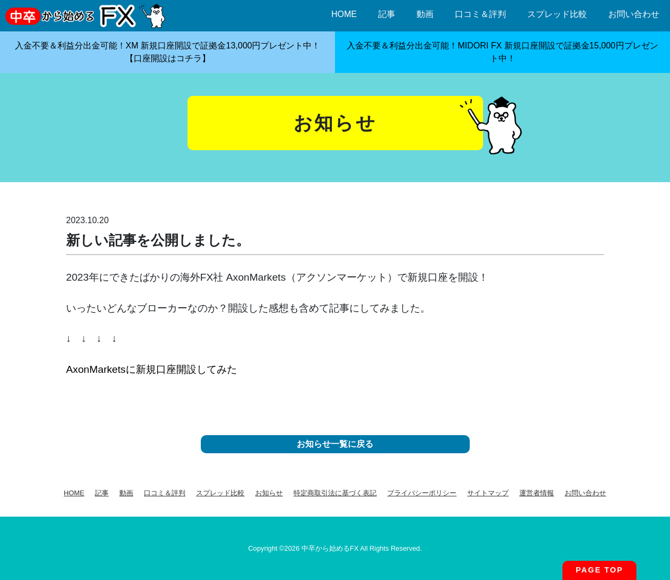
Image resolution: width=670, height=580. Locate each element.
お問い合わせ (633, 14)
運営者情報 (536, 493)
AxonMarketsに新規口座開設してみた (151, 369)
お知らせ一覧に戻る (335, 443)
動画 (425, 14)
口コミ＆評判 (480, 14)
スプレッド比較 (557, 14)
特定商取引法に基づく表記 (335, 493)
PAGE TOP (599, 570)
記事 (386, 14)
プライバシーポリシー (421, 493)
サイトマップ (488, 493)
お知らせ (269, 493)
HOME (344, 14)
